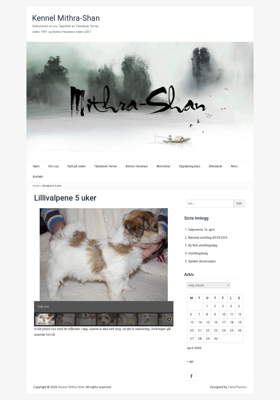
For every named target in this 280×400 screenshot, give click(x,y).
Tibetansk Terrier (105, 166)
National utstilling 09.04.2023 (208, 237)
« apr (190, 361)
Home (36, 185)
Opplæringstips (189, 166)
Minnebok (215, 166)
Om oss (53, 166)
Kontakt (38, 176)
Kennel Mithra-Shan (66, 18)
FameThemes (237, 387)
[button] (40, 255)
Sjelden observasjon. (202, 261)
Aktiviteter (164, 166)
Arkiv (234, 166)
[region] (103, 267)
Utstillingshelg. (198, 253)
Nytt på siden (76, 166)
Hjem (36, 166)
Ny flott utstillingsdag (202, 245)
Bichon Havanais (137, 166)
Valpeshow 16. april (201, 229)
